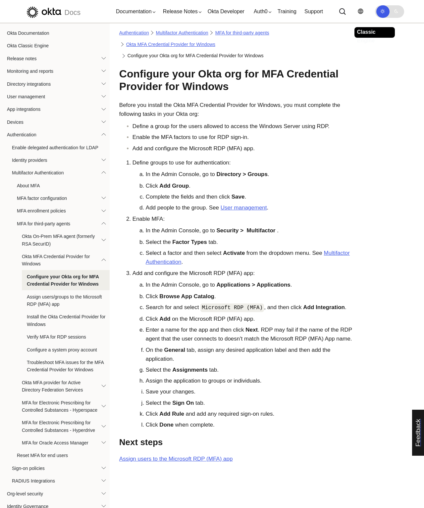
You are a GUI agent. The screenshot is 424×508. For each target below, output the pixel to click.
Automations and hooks (31, 473)
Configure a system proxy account (62, 291)
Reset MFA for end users (42, 396)
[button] (134, 11)
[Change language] (360, 11)
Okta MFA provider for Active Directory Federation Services (52, 327)
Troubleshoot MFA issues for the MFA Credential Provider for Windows (65, 307)
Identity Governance (27, 447)
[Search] (342, 11)
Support (313, 11)
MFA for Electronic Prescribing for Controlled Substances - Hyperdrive (58, 367)
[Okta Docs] (52, 11)
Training (287, 11)
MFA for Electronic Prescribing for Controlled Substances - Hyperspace (59, 348)
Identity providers (29, 101)
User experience (24, 485)
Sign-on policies (28, 409)
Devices (15, 63)
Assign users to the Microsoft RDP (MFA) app (176, 459)
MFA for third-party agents (43, 165)
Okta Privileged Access (30, 460)
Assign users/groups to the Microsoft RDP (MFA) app (64, 242)
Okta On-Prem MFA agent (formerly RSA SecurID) (58, 181)
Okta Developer (226, 11)
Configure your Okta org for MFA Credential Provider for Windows (63, 221)
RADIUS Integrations (33, 422)
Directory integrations (29, 25)
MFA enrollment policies (41, 152)
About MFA (28, 127)
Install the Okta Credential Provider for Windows (66, 261)
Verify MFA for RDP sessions (56, 278)
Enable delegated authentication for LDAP (55, 89)
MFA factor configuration (42, 139)
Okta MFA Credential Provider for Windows (56, 201)
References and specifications (38, 498)
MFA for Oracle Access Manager (55, 384)
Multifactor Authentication (38, 114)
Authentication (21, 76)
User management (26, 38)
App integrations (23, 50)
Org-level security (25, 435)
